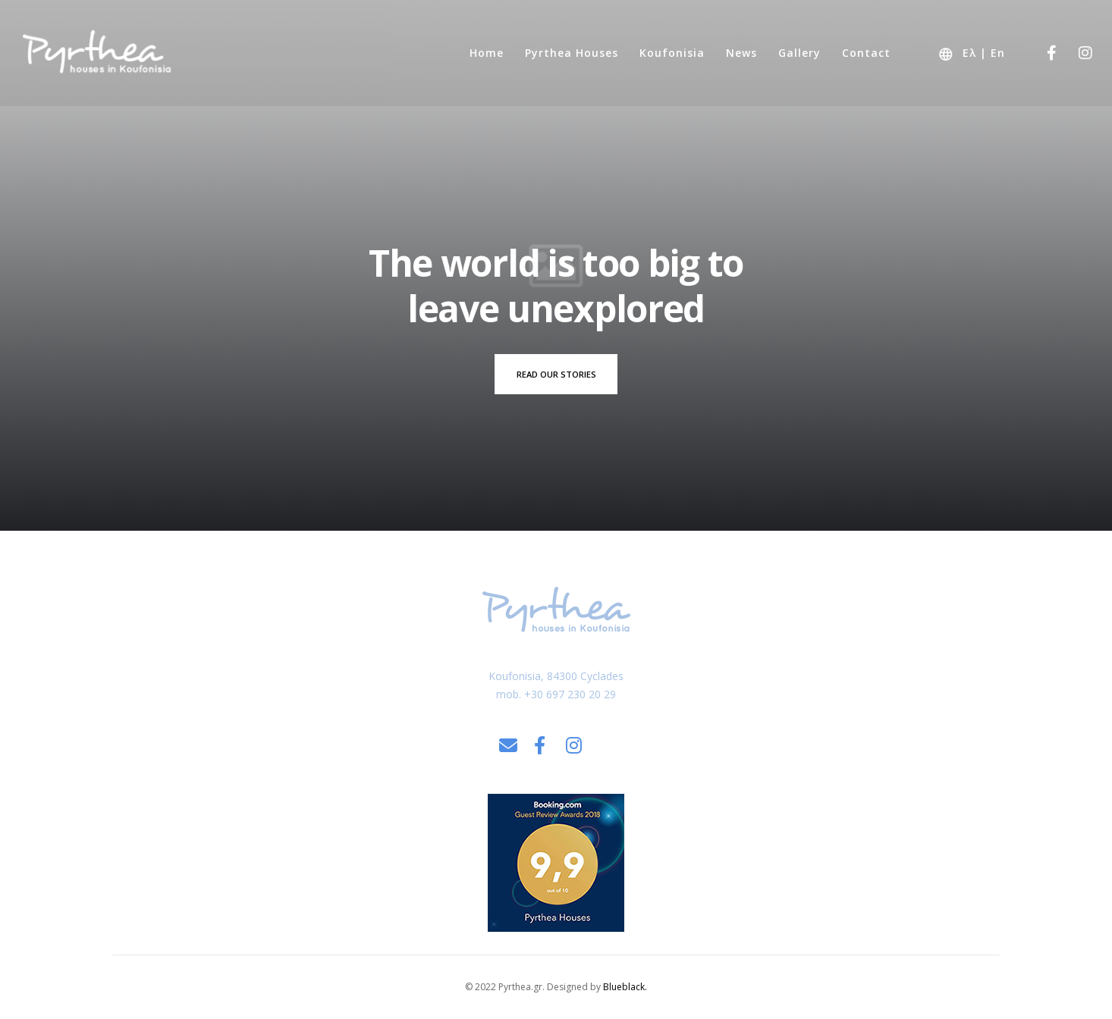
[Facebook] (1042, 53)
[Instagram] (1076, 53)
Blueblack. (625, 986)
